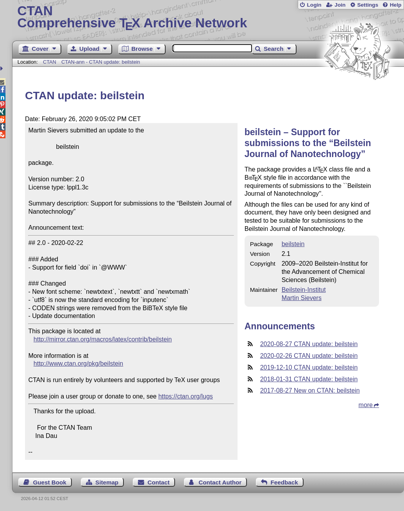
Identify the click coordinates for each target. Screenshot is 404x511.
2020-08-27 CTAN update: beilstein (309, 344)
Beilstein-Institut (304, 289)
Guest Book (49, 482)
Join (339, 5)
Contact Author (219, 482)
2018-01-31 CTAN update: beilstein (309, 379)
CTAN (49, 62)
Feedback (284, 482)
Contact (158, 482)
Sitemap (106, 482)
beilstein (293, 244)
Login (314, 5)
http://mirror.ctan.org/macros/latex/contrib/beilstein (103, 339)
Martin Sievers (302, 298)
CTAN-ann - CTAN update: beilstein (100, 62)
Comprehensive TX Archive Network (208, 17)
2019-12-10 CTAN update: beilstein (309, 367)
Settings (367, 5)
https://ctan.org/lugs (185, 396)
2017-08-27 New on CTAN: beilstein (310, 390)
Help (396, 5)
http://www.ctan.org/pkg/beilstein (78, 363)
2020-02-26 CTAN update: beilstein (309, 355)
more (366, 405)
